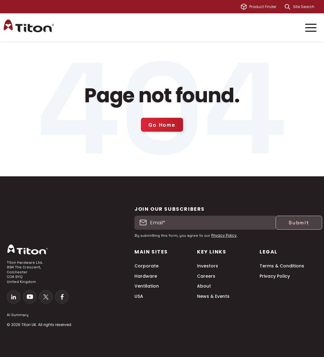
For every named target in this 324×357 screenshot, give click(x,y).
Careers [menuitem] (206, 276)
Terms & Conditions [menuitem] (282, 266)
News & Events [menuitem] (213, 296)
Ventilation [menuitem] (146, 286)
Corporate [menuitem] (146, 266)
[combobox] (306, 6)
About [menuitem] (204, 286)
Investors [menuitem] (207, 266)
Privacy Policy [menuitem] (275, 276)
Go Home (162, 124)
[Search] (287, 6)
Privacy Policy (224, 235)
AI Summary (17, 314)
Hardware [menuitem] (145, 276)
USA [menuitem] (138, 296)
